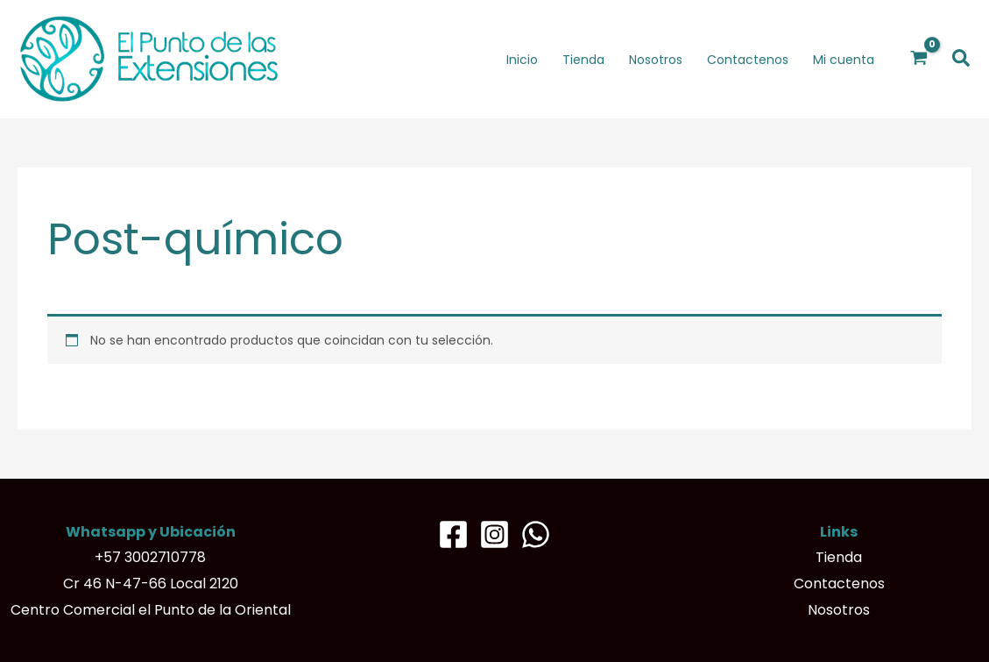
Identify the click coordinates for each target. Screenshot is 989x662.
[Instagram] (494, 534)
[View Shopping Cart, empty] (919, 59)
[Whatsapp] (535, 534)
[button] (961, 59)
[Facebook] (453, 534)
